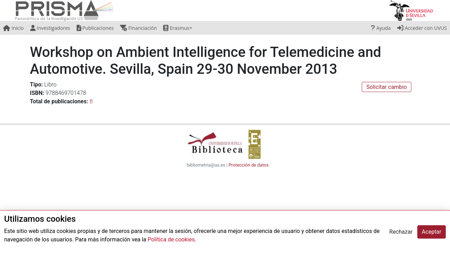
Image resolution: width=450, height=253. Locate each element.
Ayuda (381, 28)
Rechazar (400, 231)
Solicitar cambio (386, 87)
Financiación (138, 28)
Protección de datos (249, 165)
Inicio (13, 28)
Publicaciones (95, 28)
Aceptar (432, 231)
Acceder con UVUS (422, 28)
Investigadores (50, 28)
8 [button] (91, 101)
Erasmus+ (177, 28)
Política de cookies (171, 239)
